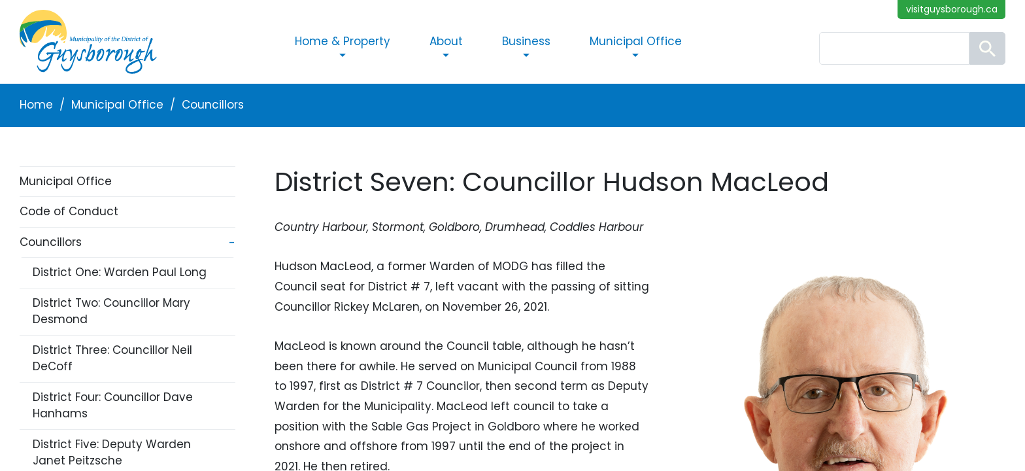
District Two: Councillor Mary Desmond (111, 311)
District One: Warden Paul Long (120, 272)
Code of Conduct (69, 211)
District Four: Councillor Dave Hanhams (113, 405)
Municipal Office (636, 41)
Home (36, 105)
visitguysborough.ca (952, 9)
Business (526, 41)
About (446, 41)
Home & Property (342, 41)
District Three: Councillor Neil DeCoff (112, 358)
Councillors (213, 105)
